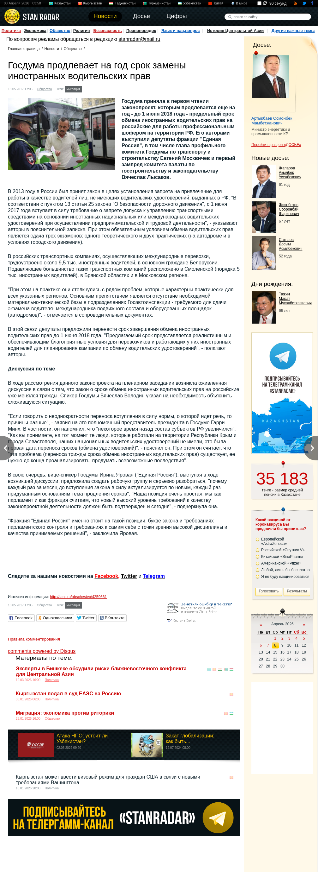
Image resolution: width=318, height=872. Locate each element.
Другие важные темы (293, 30)
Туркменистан (159, 3)
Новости (51, 49)
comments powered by (41, 651)
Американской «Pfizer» (281, 563)
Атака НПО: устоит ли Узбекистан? (82, 738)
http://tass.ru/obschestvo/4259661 (78, 597)
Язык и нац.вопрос (180, 30)
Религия (81, 30)
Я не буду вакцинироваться (285, 576)
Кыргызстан (92, 3)
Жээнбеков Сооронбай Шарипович (289, 209)
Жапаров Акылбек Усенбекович (290, 172)
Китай (218, 3)
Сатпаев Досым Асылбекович (290, 244)
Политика (11, 30)
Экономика (35, 30)
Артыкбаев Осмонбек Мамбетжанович (271, 120)
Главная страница (24, 49)
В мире (241, 3)
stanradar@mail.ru (139, 39)
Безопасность (107, 30)
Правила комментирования (34, 639)
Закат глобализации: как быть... (190, 738)
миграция (74, 89)
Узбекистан (192, 3)
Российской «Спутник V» (283, 550)
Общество (60, 30)
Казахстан (62, 3)
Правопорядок (141, 30)
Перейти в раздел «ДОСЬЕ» (276, 144)
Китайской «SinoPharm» (282, 556)
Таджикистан (125, 3)
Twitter (129, 576)
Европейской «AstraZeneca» (274, 541)
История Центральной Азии (235, 30)
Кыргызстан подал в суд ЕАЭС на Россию (68, 693)
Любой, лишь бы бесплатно (285, 570)
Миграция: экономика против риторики (65, 713)
